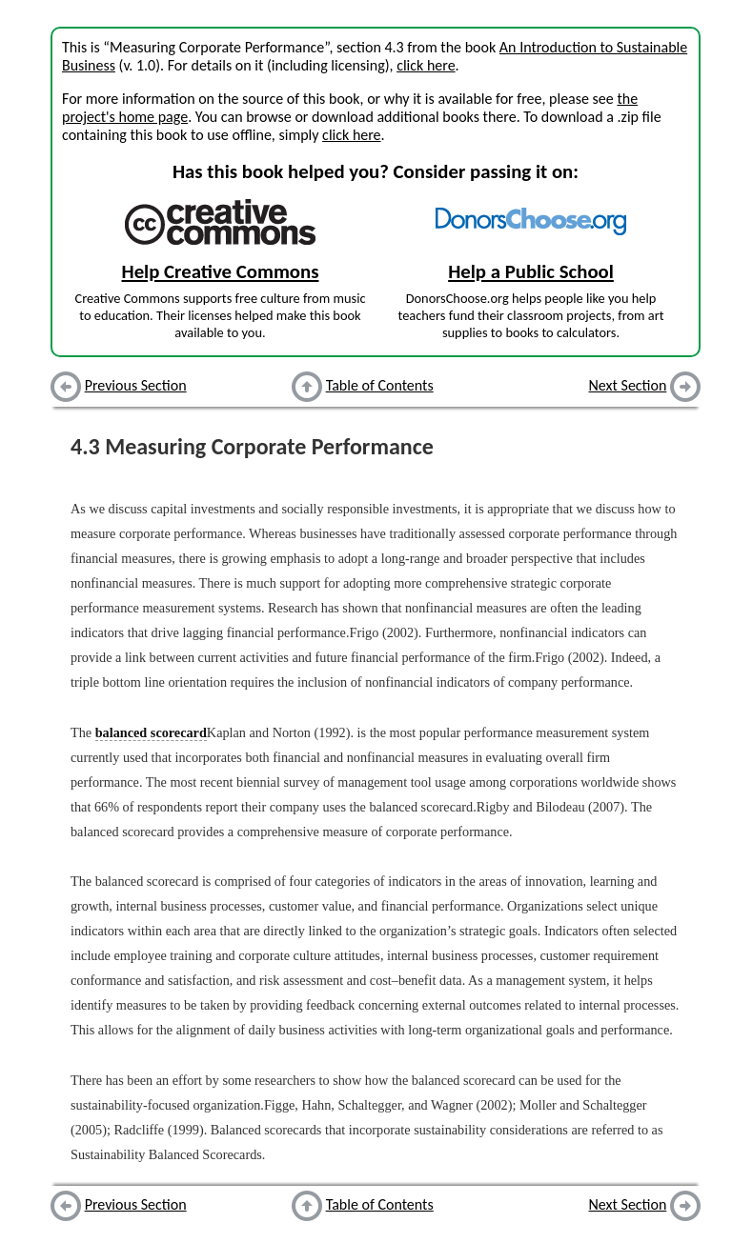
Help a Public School (531, 271)
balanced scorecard (151, 732)
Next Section (628, 385)
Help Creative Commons (220, 271)
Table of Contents (380, 385)
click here (425, 65)
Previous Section (136, 385)
